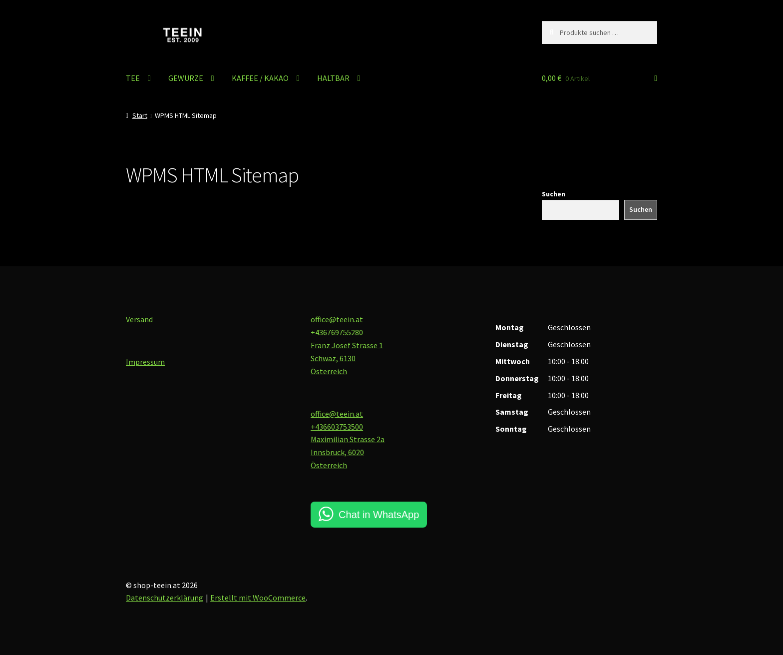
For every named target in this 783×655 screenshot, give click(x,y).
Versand (139, 319)
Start (139, 115)
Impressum (145, 362)
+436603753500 (337, 427)
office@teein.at (337, 319)
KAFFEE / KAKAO (260, 78)
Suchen (553, 193)
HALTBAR (333, 78)
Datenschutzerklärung (164, 598)
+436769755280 (337, 332)
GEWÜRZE (185, 78)
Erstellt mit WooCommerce (258, 598)
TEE (133, 78)
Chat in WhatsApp (379, 514)
